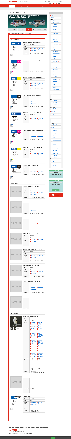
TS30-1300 (40, 337)
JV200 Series (55, 20)
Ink (9, 33)
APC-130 (54, 108)
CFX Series (55, 100)
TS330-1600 (40, 341)
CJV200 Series (55, 36)
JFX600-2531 (55, 47)
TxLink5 (54, 135)
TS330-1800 (33, 342)
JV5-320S (40, 329)
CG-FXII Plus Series (56, 97)
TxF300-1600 (40, 356)
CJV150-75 (33, 322)
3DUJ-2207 (55, 120)
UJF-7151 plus (55, 56)
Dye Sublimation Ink (14, 36)
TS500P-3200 (40, 343)
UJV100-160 (55, 26)
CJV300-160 (33, 326)
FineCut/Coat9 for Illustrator (56, 143)
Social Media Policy (29, 433)
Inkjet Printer (53, 17)
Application (21, 427)
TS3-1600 (40, 336)
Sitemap (10, 433)
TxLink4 (54, 137)
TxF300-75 (33, 356)
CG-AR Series (55, 96)
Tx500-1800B (33, 353)
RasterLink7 (55, 130)
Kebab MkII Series (56, 89)
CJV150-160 (40, 323)
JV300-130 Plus (41, 334)
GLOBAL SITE (47, 1)
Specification (22, 29)
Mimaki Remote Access (57, 163)
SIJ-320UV (54, 31)
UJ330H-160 (56, 61)
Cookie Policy (23, 433)
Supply (29, 29)
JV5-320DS (33, 329)
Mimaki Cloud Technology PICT (56, 166)
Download (39, 29)
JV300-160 (33, 335)
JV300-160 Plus (41, 335)
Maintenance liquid (32, 36)
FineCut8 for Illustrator (56, 148)
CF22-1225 (55, 102)
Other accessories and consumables (17, 33)
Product (52, 15)
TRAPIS (54, 71)
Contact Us (37, 427)
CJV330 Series (55, 39)
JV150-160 (40, 333)
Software (52, 127)
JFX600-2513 (55, 49)
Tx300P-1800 (40, 346)
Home (51, 3)
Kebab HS (54, 87)
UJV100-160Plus (56, 22)
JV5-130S (32, 328)
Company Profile (59, 3)
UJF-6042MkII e (55, 51)
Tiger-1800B (33, 192)
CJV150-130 (33, 323)
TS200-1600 (40, 340)
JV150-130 (33, 333)
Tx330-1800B (40, 350)
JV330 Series (55, 24)
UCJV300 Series (55, 41)
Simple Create (55, 153)
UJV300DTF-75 (56, 79)
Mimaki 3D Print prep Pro (56, 160)
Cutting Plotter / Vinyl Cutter (55, 92)
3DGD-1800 (55, 124)
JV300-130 (33, 334)
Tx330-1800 (33, 350)
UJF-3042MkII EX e (56, 53)
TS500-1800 (33, 343)
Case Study (17, 427)
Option (26, 33)
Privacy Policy (18, 433)
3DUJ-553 (54, 121)
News (54, 3)
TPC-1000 (32, 336)
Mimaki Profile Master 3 (57, 140)
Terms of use (14, 433)
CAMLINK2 (55, 157)
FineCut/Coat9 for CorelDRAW (56, 146)
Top (10, 29)
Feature (14, 29)
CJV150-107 (40, 322)
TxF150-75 (40, 354)
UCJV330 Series (55, 37)
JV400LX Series (55, 33)
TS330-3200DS (40, 342)
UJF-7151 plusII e (57, 44)
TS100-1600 (33, 340)
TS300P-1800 (33, 341)
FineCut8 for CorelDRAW (55, 151)
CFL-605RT (55, 104)
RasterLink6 (55, 133)
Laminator (53, 111)
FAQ (33, 29)
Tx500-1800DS (40, 353)
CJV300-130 (33, 324)
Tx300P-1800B (40, 348)
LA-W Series (55, 114)
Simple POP (55, 155)
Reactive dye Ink (23, 36)
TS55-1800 (54, 76)
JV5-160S (40, 328)
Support (55, 190)
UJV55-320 (55, 29)
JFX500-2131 (55, 58)
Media (30, 33)
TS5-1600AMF (33, 337)
